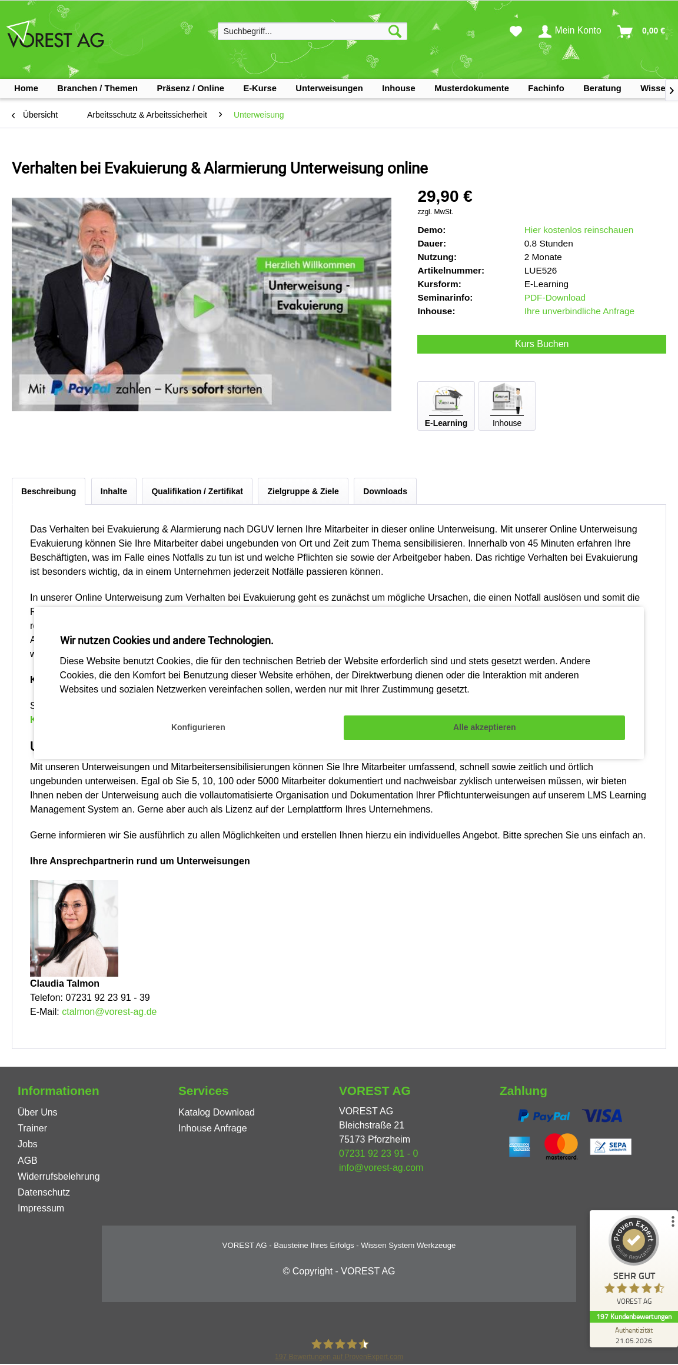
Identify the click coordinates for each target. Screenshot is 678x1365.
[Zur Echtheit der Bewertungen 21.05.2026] (634, 1335)
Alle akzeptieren (484, 727)
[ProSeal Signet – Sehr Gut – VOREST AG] (634, 1263)
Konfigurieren (198, 727)
